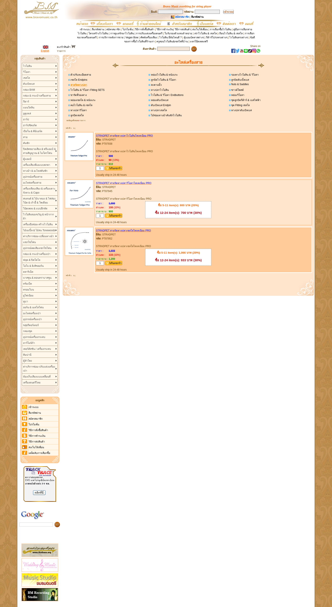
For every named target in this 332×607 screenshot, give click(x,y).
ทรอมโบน (28, 289)
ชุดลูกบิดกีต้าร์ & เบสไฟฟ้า (246, 100)
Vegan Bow (131, 37)
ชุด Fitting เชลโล (240, 105)
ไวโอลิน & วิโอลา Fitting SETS (87, 89)
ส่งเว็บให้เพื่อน (200, 29)
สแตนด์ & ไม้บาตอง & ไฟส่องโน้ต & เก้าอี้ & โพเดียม (39, 200)
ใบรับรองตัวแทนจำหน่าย (178, 33)
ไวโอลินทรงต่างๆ (238, 37)
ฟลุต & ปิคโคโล (31, 260)
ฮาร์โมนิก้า (29, 343)
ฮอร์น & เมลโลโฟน (33, 307)
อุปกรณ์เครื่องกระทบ (34, 337)
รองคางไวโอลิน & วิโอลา (245, 74)
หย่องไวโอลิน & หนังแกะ (164, 74)
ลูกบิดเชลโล (77, 115)
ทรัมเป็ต (27, 283)
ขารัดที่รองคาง (78, 95)
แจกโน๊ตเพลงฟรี (199, 41)
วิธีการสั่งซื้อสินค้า (145, 29)
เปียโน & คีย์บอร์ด (33, 131)
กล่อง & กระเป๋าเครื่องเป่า (37, 254)
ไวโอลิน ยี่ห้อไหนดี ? (170, 37)
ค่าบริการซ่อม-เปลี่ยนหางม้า (38, 236)
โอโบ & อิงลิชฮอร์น (33, 265)
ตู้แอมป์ (27, 159)
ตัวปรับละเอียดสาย (80, 74)
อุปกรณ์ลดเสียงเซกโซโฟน (37, 248)
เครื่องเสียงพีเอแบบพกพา (36, 164)
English (45, 50)
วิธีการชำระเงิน (164, 29)
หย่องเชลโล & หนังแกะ (82, 100)
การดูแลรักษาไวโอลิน (122, 33)
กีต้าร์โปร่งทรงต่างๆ (216, 37)
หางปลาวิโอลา (78, 110)
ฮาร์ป (26, 119)
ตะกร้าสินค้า (66, 47)
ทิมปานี (27, 354)
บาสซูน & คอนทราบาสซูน (37, 277)
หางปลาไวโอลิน (159, 89)
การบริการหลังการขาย (111, 37)
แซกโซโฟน (29, 242)
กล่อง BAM (29, 89)
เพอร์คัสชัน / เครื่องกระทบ (37, 348)
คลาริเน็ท (28, 271)
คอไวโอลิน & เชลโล (81, 105)
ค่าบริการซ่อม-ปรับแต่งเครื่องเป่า (39, 368)
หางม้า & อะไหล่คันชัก (35, 170)
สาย (25, 137)
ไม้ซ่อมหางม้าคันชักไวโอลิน (165, 115)
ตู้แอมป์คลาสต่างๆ (194, 37)
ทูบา (25, 301)
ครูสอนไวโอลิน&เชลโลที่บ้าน (172, 41)
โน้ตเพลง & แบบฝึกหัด (35, 208)
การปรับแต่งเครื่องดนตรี (149, 33)
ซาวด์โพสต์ (237, 89)
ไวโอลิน (27, 66)
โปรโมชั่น (127, 29)
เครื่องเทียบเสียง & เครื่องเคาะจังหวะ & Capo (39, 190)
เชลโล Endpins (78, 79)
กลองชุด (27, 331)
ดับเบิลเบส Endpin (160, 105)
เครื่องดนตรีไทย (31, 382)
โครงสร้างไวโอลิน (99, 33)
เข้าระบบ (85, 29)
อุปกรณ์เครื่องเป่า (32, 319)
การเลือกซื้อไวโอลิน (220, 29)
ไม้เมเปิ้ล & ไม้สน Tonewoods (39, 230)
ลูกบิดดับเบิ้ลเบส (240, 79)
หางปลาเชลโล (158, 110)
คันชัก (26, 143)
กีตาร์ (26, 101)
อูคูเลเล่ (27, 113)
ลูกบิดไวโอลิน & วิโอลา (163, 79)
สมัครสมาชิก (113, 29)
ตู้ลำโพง (27, 360)
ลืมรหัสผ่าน (98, 29)
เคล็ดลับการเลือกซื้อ (39, 453)
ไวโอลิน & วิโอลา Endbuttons (166, 95)
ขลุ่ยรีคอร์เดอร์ (31, 325)
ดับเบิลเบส (29, 83)
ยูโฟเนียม (28, 295)
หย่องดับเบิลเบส (159, 100)
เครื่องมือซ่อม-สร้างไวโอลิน (38, 224)
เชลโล (26, 77)
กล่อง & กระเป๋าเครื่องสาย (37, 95)
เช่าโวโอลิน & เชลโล (205, 33)
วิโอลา (26, 72)
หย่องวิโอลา (237, 95)
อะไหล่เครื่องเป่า (32, 313)
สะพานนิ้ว (156, 84)
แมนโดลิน (28, 107)
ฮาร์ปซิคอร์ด (30, 125)
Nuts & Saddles (240, 84)
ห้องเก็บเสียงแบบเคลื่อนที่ (37, 376)
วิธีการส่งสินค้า (183, 29)
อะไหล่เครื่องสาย (32, 182)
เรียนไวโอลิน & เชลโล (231, 33)
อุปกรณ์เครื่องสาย (32, 176)
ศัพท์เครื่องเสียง (148, 37)
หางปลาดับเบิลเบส (241, 110)
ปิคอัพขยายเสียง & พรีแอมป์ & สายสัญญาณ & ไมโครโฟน (39, 151)
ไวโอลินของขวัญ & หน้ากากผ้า (38, 216)
